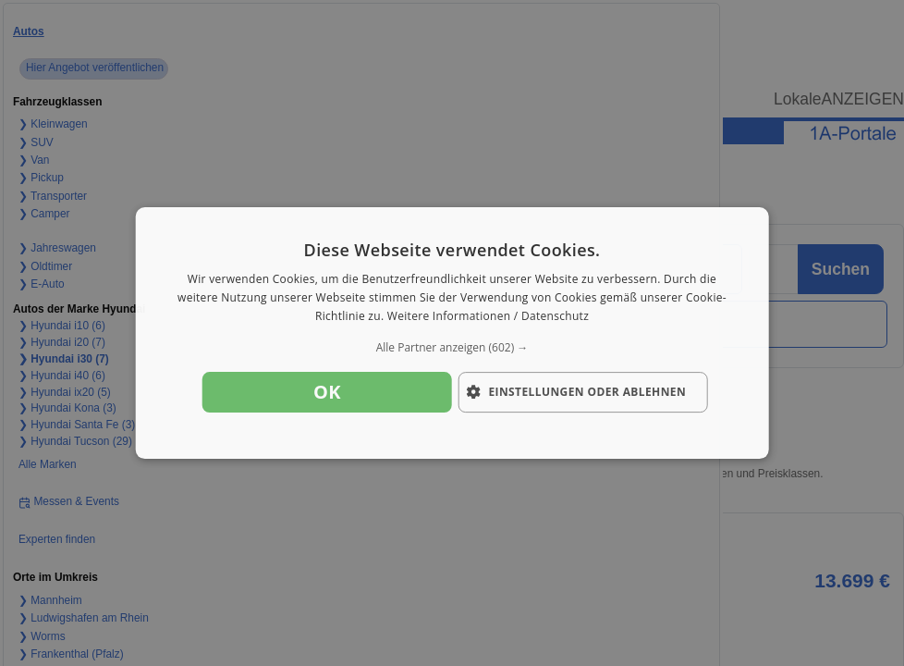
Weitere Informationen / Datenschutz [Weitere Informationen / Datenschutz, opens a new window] (488, 316)
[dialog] (452, 333)
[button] (452, 347)
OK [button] (327, 391)
